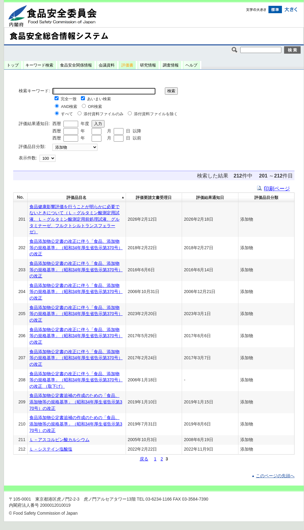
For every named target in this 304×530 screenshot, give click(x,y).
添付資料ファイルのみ (104, 114)
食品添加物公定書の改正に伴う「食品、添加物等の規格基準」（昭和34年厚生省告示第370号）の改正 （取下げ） (76, 380)
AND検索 (69, 106)
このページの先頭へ (275, 476)
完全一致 (69, 99)
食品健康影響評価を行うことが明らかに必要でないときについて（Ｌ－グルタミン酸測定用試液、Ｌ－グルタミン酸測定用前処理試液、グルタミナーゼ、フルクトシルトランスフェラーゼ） (74, 219)
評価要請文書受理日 (154, 197)
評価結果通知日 (210, 197)
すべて (67, 114)
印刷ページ (277, 188)
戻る (144, 459)
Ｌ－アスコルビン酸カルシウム (59, 439)
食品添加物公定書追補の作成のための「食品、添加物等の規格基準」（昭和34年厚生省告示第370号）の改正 (75, 401)
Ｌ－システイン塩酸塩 (50, 449)
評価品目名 (76, 197)
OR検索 (95, 106)
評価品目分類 (266, 197)
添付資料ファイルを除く (156, 114)
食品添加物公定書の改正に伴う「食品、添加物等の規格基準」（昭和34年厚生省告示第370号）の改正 (76, 247)
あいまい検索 (99, 99)
